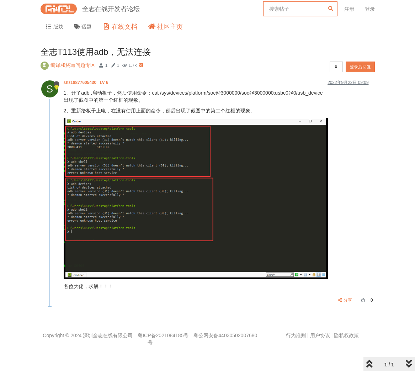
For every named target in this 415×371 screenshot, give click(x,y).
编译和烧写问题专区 (72, 65)
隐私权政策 (346, 335)
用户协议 (320, 335)
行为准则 (296, 335)
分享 (345, 300)
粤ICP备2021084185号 (163, 335)
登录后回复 (360, 66)
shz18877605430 (87, 82)
